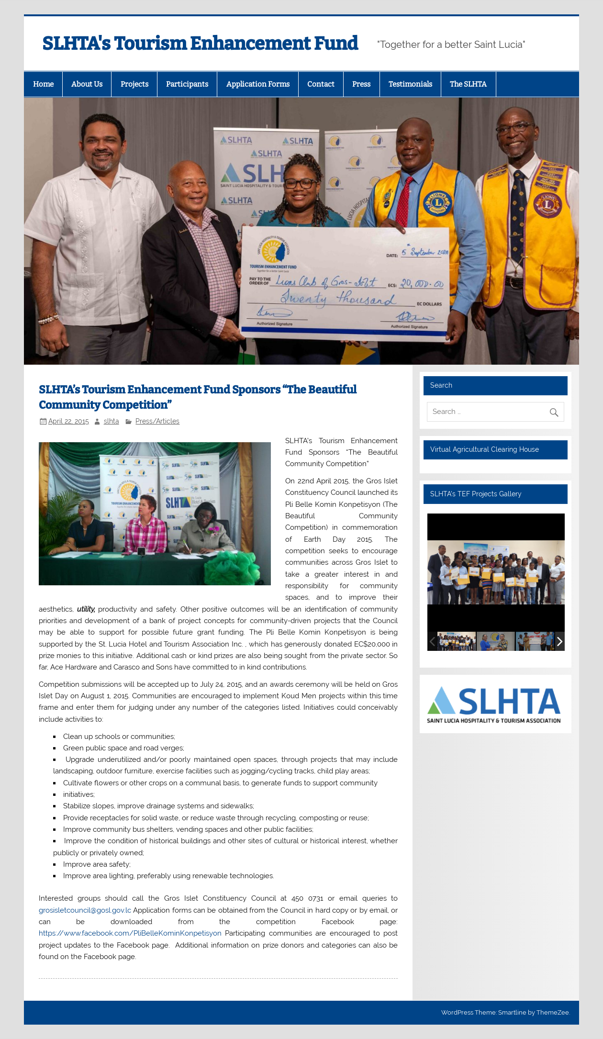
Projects (134, 84)
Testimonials (410, 84)
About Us (86, 84)
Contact (321, 84)
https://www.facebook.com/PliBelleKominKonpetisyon (130, 933)
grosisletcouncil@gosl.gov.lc (85, 910)
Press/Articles (157, 421)
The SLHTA (468, 84)
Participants (187, 84)
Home (43, 84)
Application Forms (258, 84)
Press (361, 84)
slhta (111, 421)
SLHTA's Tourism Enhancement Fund (200, 44)
